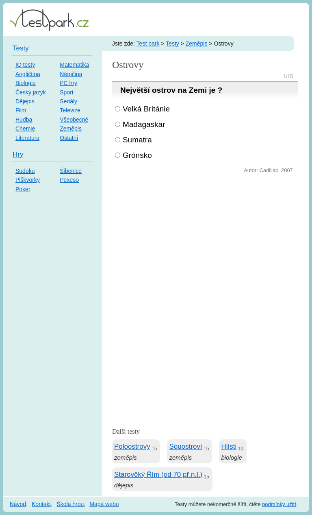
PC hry (68, 83)
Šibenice (71, 171)
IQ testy (25, 64)
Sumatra (137, 139)
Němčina (71, 74)
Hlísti (228, 446)
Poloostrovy (132, 446)
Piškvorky (27, 180)
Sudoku (25, 171)
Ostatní (69, 138)
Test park (148, 43)
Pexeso (69, 180)
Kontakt (41, 504)
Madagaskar (144, 124)
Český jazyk (30, 92)
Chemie (25, 128)
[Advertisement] (205, 236)
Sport (66, 92)
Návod (18, 504)
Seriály (68, 101)
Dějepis (25, 101)
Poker (22, 189)
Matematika (74, 64)
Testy (172, 43)
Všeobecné (74, 119)
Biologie (25, 83)
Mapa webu (104, 504)
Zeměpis (197, 43)
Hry (18, 154)
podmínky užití (279, 504)
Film (20, 110)
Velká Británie (146, 109)
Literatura (27, 138)
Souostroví (185, 446)
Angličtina (27, 74)
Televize (70, 110)
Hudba (23, 119)
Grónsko (137, 155)
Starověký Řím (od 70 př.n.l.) (158, 474)
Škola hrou (70, 504)
